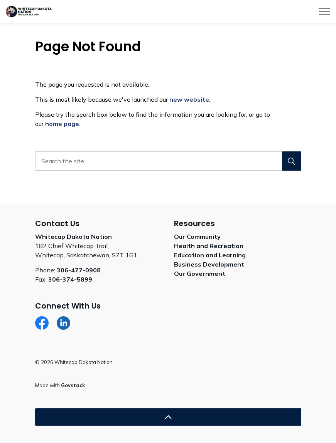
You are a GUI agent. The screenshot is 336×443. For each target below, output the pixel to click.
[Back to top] (168, 417)
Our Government (199, 273)
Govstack (73, 385)
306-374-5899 (70, 279)
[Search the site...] (168, 161)
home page (62, 124)
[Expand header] (324, 11)
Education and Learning (210, 255)
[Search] (291, 161)
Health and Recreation (208, 246)
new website (189, 99)
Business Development (209, 264)
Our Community (197, 236)
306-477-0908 (79, 270)
